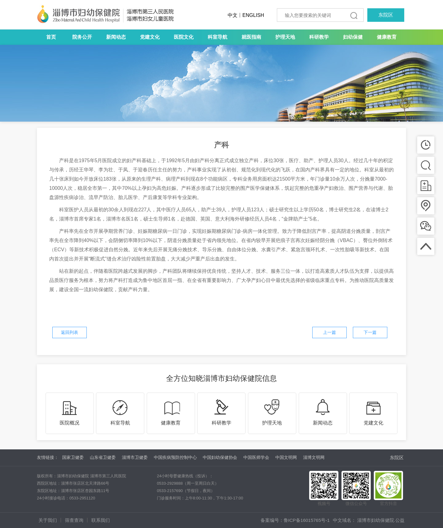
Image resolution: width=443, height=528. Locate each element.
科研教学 (319, 37)
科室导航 (217, 37)
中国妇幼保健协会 (220, 457)
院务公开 (82, 37)
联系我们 (100, 520)
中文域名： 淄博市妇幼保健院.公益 (369, 520)
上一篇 (329, 332)
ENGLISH (253, 15)
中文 (232, 15)
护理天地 (285, 37)
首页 (51, 37)
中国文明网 (286, 457)
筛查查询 (74, 520)
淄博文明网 (314, 457)
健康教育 (387, 37)
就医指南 (251, 37)
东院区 (385, 15)
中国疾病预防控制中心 (175, 457)
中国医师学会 (256, 457)
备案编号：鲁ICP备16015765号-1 (295, 520)
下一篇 (370, 332)
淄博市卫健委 (135, 457)
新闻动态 (116, 37)
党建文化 (150, 37)
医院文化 (184, 37)
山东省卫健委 (103, 457)
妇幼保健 (353, 37)
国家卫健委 (73, 457)
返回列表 (69, 332)
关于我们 (47, 520)
